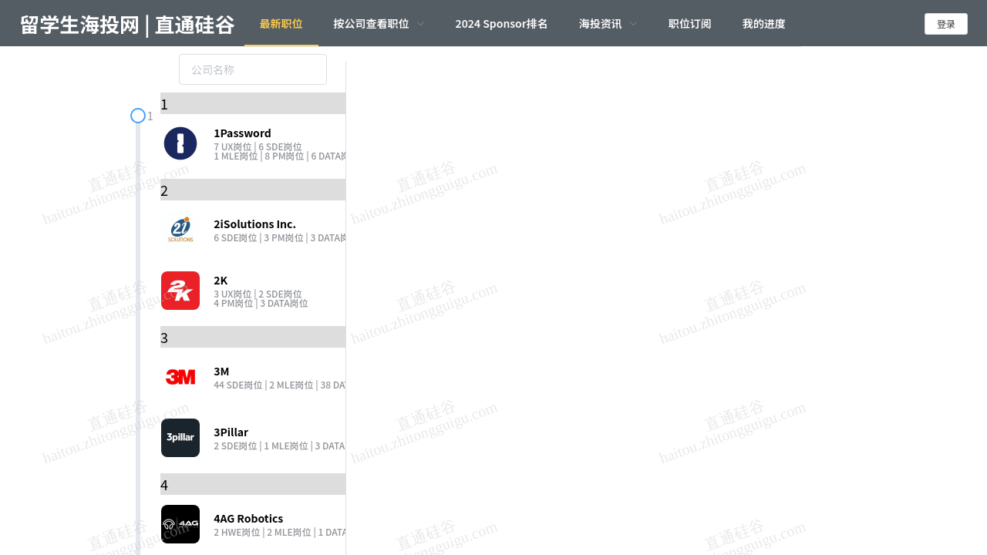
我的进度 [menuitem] (764, 23)
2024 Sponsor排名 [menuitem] (502, 23)
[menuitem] (379, 23)
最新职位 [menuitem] (281, 23)
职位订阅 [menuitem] (690, 23)
